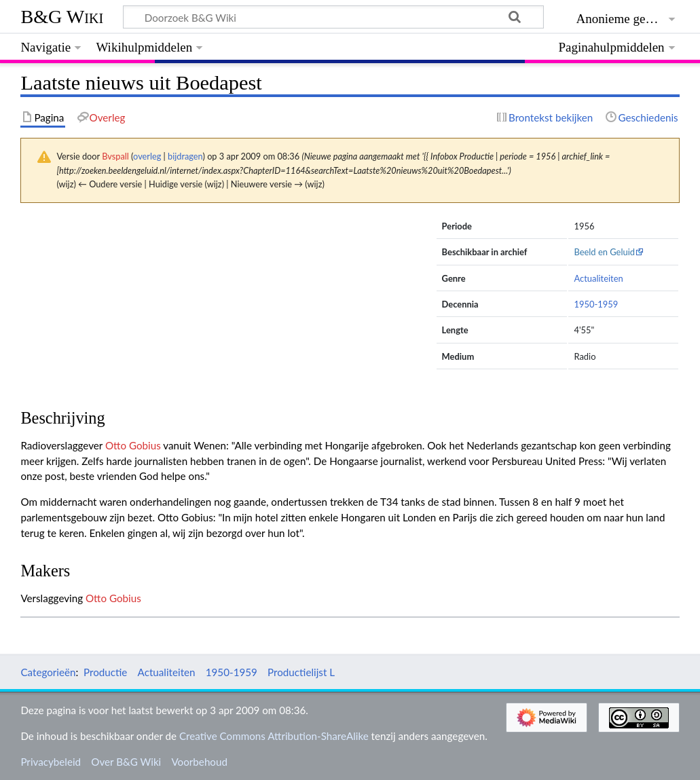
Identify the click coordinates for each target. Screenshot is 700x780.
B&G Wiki (61, 16)
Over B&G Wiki (126, 762)
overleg (147, 156)
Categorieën (47, 672)
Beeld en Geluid (604, 251)
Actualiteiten (598, 278)
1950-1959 (596, 304)
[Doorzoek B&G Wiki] (333, 17)
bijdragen (185, 156)
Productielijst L (301, 672)
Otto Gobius (133, 445)
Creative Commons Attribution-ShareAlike (274, 736)
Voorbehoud (199, 762)
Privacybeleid (50, 762)
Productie (105, 672)
